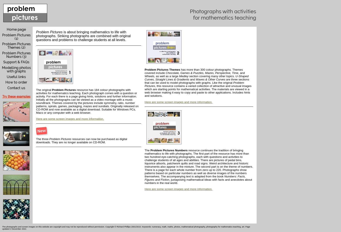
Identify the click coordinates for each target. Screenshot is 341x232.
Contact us (16, 88)
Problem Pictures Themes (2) (16, 46)
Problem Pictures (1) (16, 37)
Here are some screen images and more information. (70, 118)
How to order (16, 82)
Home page (16, 29)
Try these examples (16, 96)
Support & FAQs (16, 62)
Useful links (16, 77)
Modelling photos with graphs (16, 69)
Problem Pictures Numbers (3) (16, 55)
